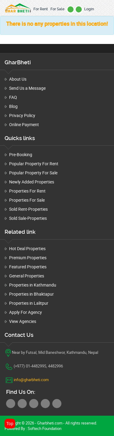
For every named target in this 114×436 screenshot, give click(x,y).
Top (9, 423)
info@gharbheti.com (31, 379)
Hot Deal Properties (27, 248)
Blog (13, 106)
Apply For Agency (25, 312)
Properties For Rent (27, 191)
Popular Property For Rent (33, 163)
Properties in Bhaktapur (31, 294)
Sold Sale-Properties (28, 218)
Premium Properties (28, 257)
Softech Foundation (44, 428)
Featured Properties (28, 267)
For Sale (57, 9)
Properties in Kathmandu (32, 285)
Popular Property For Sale (33, 173)
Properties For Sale (27, 200)
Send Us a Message (27, 88)
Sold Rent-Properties (28, 209)
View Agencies (22, 321)
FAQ (13, 97)
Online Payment (24, 124)
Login (89, 9)
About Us (17, 79)
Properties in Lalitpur (28, 303)
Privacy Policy (22, 115)
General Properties (26, 276)
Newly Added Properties (31, 182)
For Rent (40, 9)
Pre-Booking (20, 154)
